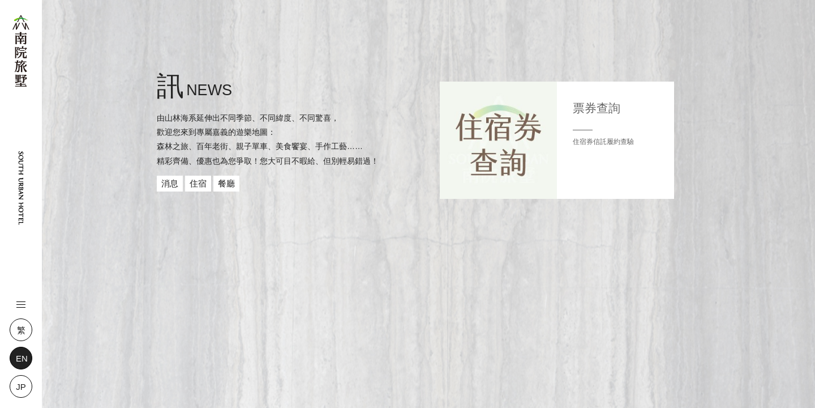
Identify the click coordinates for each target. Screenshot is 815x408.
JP (21, 387)
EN (22, 358)
